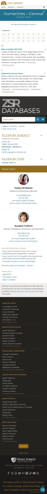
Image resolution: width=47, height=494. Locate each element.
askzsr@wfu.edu (19, 468)
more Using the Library (9, 322)
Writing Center (7, 415)
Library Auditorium (9, 410)
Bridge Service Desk (9, 402)
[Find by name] (21, 119)
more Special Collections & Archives (13, 393)
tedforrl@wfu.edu (23, 233)
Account (19, 7)
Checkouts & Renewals (10, 309)
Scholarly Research (9, 365)
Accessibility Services (9, 306)
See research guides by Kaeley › (23, 200)
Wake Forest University (23, 460)
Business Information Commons (14, 404)
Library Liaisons (8, 357)
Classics (4, 141)
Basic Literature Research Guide (14, 251)
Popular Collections (9, 388)
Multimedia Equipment (10, 314)
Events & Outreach (9, 426)
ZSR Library (15, 2)
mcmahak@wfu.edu (23, 195)
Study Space (6, 412)
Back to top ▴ (24, 453)
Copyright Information (10, 354)
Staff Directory (7, 439)
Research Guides (8, 336)
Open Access (7, 359)
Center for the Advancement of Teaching (17, 407)
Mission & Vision (8, 436)
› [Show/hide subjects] (41, 135)
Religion (4, 149)
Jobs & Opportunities (9, 431)
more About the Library (9, 441)
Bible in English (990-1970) (11, 49)
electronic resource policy (26, 291)
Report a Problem (9, 280)
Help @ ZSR (7, 274)
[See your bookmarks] (43, 119)
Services (11, 7)
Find (3, 7)
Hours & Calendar (8, 428)
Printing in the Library (10, 317)
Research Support (8, 338)
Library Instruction (8, 330)
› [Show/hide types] (41, 159)
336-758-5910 (24, 236)
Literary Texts (7, 162)
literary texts (31, 62)
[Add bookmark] (45, 49)
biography (6, 89)
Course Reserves (8, 312)
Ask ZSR (23, 446)
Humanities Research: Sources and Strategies (19, 261)
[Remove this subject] (12, 126)
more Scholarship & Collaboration (12, 370)
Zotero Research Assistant (11, 344)
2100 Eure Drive (19, 465)
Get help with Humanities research (23, 24)
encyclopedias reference (21, 89)
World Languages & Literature (12, 152)
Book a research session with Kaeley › (23, 203)
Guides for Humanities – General (21, 265)
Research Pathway (9, 362)
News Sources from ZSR (11, 256)
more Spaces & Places (9, 417)
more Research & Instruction (11, 346)
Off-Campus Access (10, 277)
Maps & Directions (9, 434)
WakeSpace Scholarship (10, 367)
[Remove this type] (8, 129)
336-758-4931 (30, 468)
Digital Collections (8, 378)
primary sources (8, 65)
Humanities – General (10, 147)
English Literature (8, 144)
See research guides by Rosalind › (24, 238)
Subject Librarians (8, 341)
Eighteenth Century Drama (12, 73)
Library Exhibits (7, 383)
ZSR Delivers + (9, 320)
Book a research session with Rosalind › (23, 241)
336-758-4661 (24, 198)
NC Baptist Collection (10, 386)
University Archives (9, 391)
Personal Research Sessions (12, 333)
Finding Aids (6, 381)
